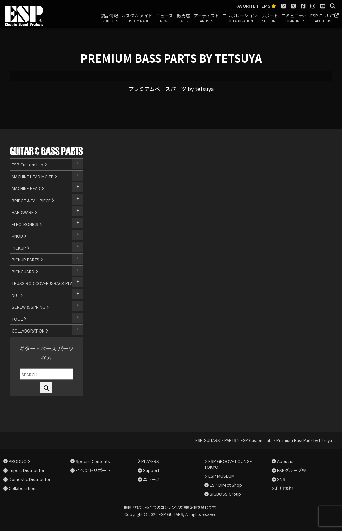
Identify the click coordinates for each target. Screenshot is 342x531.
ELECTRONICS (27, 224)
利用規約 (284, 488)
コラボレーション (239, 18)
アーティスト (206, 18)
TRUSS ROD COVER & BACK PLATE (46, 283)
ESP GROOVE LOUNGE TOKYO (228, 464)
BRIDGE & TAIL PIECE (33, 200)
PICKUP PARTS (27, 259)
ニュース (164, 18)
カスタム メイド (137, 18)
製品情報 (109, 18)
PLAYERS (150, 461)
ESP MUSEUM (221, 476)
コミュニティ (294, 18)
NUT (17, 295)
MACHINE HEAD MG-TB (34, 176)
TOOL (19, 319)
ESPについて (322, 18)
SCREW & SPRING (30, 307)
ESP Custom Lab (29, 164)
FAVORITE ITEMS (255, 6)
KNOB (19, 236)
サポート (269, 18)
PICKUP (21, 248)
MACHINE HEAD (28, 188)
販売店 (183, 18)
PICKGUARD (25, 271)
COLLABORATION (30, 330)
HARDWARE (24, 212)
